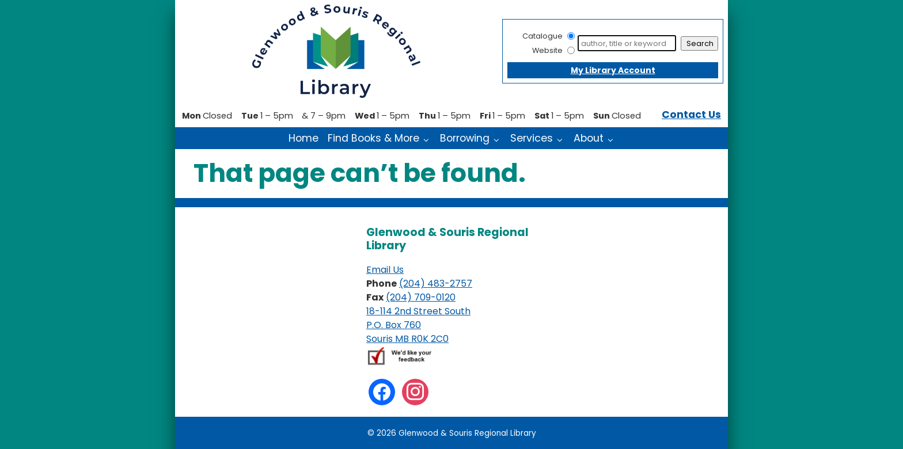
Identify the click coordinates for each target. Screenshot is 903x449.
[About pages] (613, 139)
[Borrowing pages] (499, 139)
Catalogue (542, 36)
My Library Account (613, 70)
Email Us (385, 269)
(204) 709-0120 (421, 297)
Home (303, 138)
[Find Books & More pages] (428, 139)
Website (547, 50)
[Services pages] (562, 139)
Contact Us (691, 114)
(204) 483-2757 (435, 283)
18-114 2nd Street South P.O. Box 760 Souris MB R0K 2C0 (418, 325)
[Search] (627, 43)
